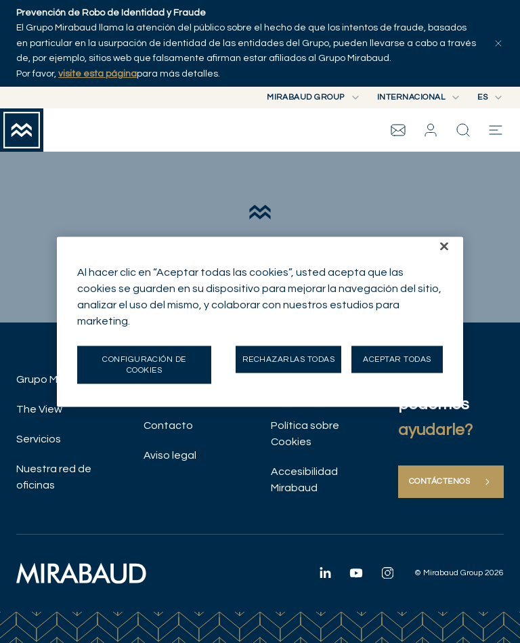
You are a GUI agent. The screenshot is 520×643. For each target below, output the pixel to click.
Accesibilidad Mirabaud (304, 479)
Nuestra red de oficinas (53, 477)
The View (39, 409)
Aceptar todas (397, 358)
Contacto (168, 425)
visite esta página (97, 74)
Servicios (38, 439)
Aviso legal (170, 455)
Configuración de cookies (144, 364)
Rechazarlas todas (288, 358)
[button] (430, 130)
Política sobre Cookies (305, 433)
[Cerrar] (444, 246)
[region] (260, 321)
